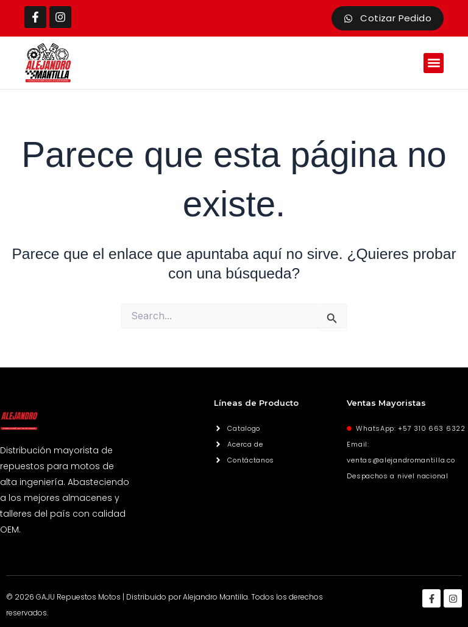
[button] (434, 63)
